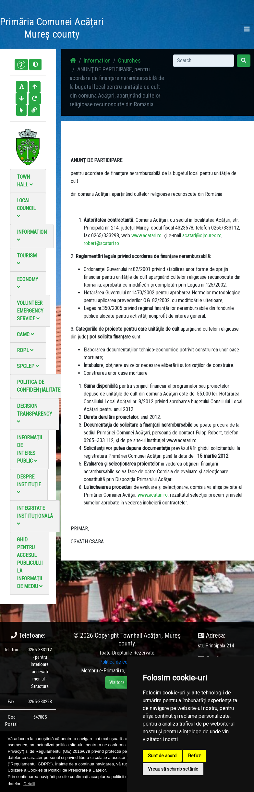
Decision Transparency (34, 413)
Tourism (27, 259)
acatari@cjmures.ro (202, 235)
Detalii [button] (29, 783)
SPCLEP (28, 366)
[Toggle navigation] (247, 29)
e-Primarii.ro (111, 671)
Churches (129, 60)
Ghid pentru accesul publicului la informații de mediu (29, 563)
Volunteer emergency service (30, 311)
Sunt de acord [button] (162, 755)
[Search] (203, 60)
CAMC (25, 334)
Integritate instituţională (35, 515)
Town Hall (25, 181)
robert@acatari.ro (101, 243)
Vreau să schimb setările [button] (173, 769)
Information (32, 235)
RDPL (25, 350)
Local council (26, 208)
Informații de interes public (29, 449)
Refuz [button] (194, 755)
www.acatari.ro (146, 235)
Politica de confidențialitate (38, 386)
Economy (27, 283)
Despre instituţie (29, 484)
